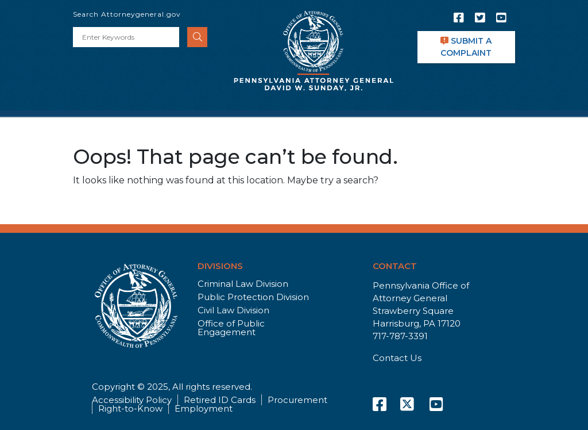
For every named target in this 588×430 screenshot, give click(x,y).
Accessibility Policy (132, 399)
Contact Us (397, 357)
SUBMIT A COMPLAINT (466, 47)
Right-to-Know (130, 408)
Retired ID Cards (220, 399)
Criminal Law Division (243, 283)
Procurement (297, 399)
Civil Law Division (233, 310)
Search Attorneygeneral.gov (127, 14)
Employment (204, 408)
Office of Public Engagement (231, 327)
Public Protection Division (253, 296)
